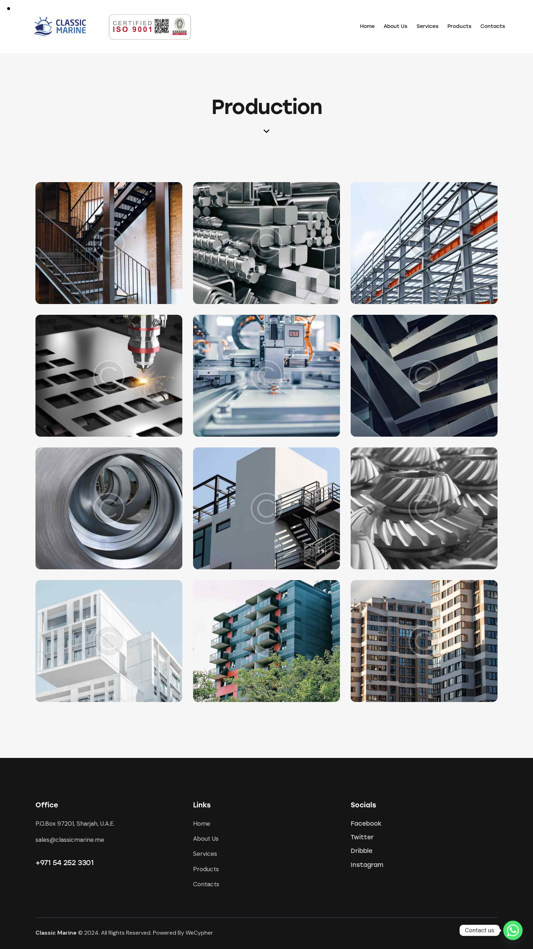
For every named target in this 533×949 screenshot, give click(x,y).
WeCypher (199, 932)
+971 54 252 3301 (64, 862)
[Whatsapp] (513, 930)
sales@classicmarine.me (69, 840)
